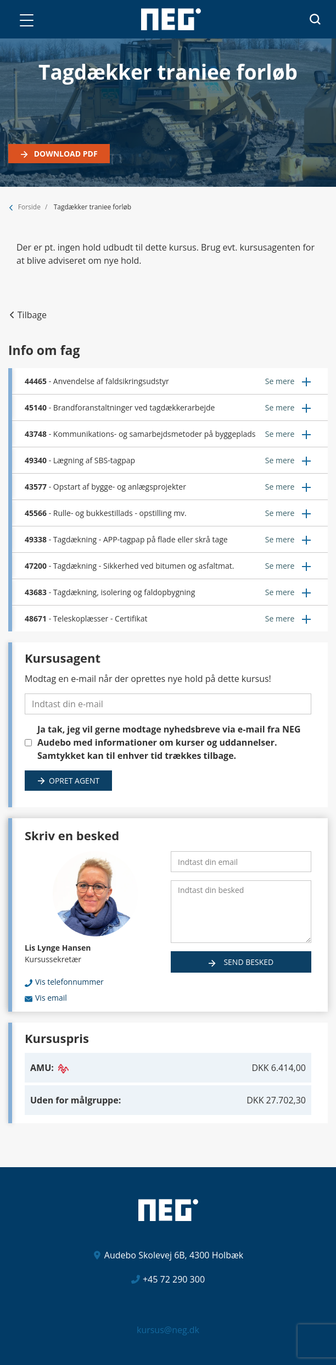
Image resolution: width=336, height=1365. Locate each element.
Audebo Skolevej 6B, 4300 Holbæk (173, 1255)
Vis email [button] (51, 997)
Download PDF (65, 153)
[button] (26, 20)
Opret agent (74, 780)
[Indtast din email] (241, 861)
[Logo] (171, 19)
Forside (29, 207)
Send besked (247, 962)
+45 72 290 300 (174, 1279)
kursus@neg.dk (168, 1330)
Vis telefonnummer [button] (69, 981)
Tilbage (32, 315)
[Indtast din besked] (241, 911)
